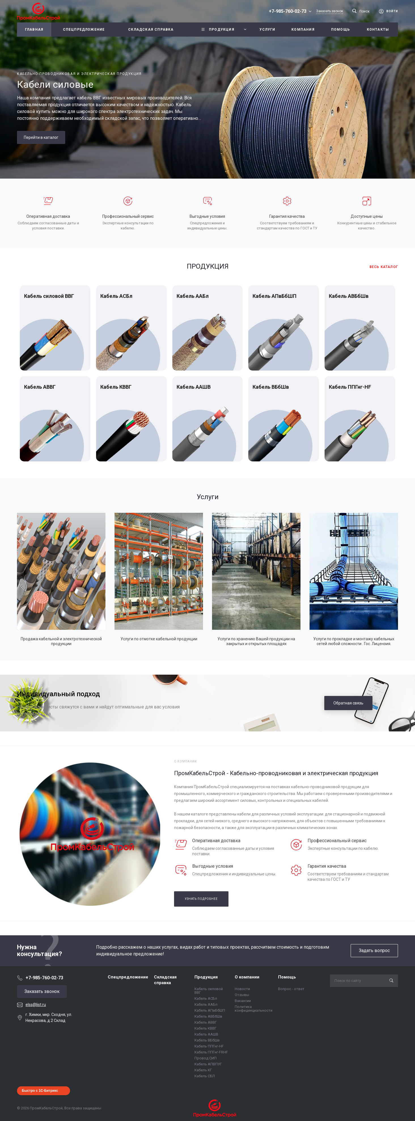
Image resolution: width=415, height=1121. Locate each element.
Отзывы (242, 995)
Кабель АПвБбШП (275, 296)
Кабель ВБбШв (271, 387)
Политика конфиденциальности (253, 1009)
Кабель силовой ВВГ (49, 296)
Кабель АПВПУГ (208, 1064)
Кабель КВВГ (116, 387)
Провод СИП (205, 1058)
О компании (247, 977)
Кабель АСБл (116, 296)
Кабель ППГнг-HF (350, 387)
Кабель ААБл (193, 296)
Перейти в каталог (41, 137)
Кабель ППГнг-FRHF (211, 1052)
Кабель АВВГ (40, 387)
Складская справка (165, 979)
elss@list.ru (36, 1004)
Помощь (287, 977)
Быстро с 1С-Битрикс (40, 1091)
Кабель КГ (203, 1070)
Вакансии (243, 1001)
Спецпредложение (128, 977)
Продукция (206, 977)
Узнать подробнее (201, 898)
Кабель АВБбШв (349, 296)
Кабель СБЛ (204, 1076)
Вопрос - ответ (291, 989)
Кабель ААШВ (194, 387)
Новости (242, 989)
